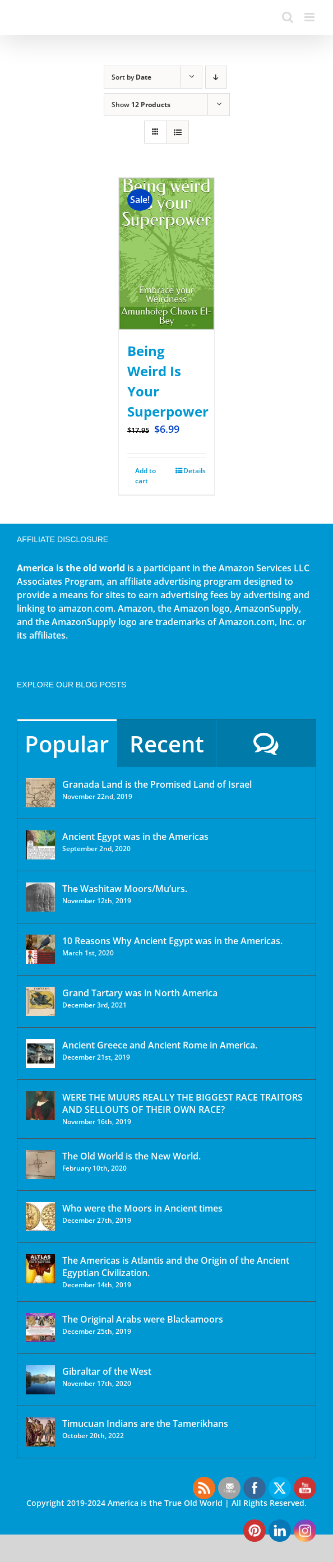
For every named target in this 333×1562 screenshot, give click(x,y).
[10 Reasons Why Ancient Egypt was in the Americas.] (40, 949)
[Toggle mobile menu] (310, 17)
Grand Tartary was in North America (140, 993)
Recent (167, 743)
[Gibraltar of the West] (40, 1379)
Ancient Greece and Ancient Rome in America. (159, 1045)
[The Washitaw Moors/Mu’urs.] (40, 897)
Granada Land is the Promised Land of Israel (157, 784)
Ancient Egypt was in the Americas (135, 836)
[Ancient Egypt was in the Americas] (40, 844)
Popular (67, 743)
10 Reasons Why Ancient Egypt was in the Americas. (172, 941)
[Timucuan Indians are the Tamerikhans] (40, 1432)
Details (194, 470)
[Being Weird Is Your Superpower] (166, 254)
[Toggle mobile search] (287, 17)
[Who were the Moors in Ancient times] (40, 1216)
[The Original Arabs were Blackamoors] (40, 1327)
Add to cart (145, 476)
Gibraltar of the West (106, 1371)
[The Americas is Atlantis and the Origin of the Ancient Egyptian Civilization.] (40, 1268)
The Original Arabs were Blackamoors (142, 1319)
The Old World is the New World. (131, 1156)
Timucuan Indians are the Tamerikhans (145, 1423)
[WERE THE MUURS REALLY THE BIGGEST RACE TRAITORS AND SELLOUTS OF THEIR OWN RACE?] (40, 1105)
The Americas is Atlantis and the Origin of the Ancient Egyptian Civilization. (175, 1266)
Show (141, 104)
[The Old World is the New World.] (40, 1164)
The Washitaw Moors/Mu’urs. (124, 888)
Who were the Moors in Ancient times (142, 1208)
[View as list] (177, 132)
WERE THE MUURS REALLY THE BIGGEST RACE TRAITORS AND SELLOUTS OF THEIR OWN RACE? (182, 1103)
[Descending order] (216, 77)
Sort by (131, 77)
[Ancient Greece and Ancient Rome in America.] (40, 1053)
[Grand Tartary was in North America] (40, 1001)
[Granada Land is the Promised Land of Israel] (40, 792)
